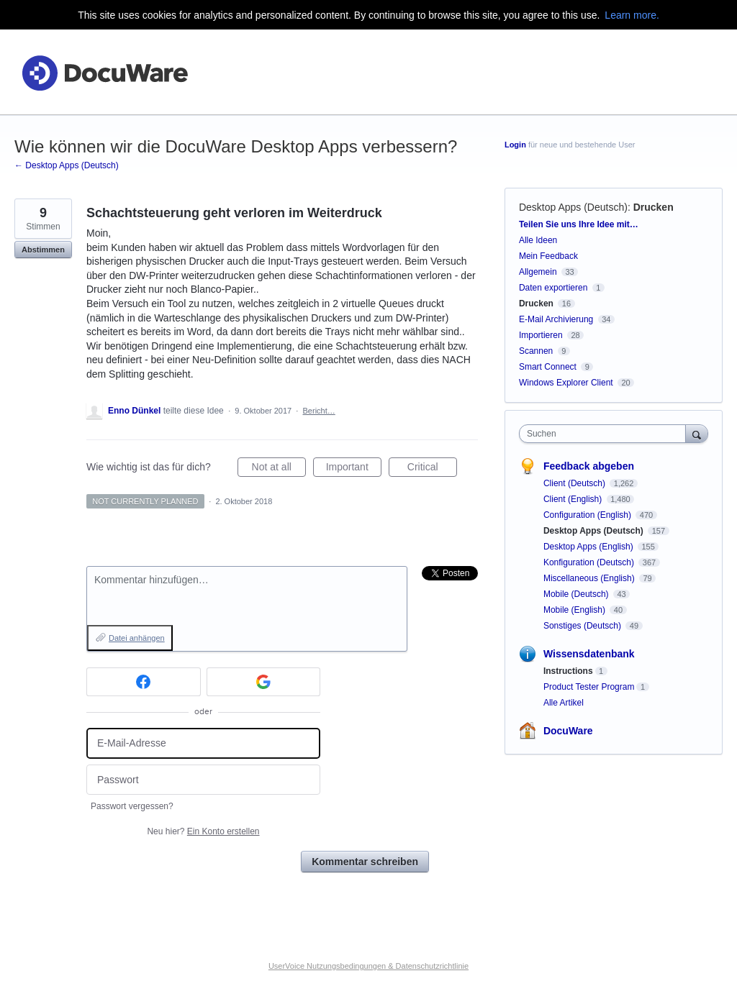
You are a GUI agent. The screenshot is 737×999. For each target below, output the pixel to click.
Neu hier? (203, 831)
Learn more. (632, 15)
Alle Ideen (538, 240)
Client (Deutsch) (575, 483)
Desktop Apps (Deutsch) (573, 207)
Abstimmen (43, 249)
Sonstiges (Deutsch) (583, 626)
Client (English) (574, 499)
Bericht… (319, 410)
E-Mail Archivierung (556, 319)
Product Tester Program (589, 687)
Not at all (279, 469)
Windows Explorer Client (566, 383)
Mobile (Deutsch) (577, 594)
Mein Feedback (548, 256)
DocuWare (568, 730)
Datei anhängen (137, 638)
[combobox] (605, 434)
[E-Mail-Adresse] (203, 743)
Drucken (653, 207)
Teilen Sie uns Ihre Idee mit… (578, 224)
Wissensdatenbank (589, 654)
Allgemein (538, 272)
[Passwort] (203, 780)
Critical (432, 469)
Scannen (536, 351)
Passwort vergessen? (132, 806)
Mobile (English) (575, 610)
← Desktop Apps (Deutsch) (66, 165)
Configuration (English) (588, 515)
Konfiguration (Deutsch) (589, 562)
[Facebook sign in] (143, 681)
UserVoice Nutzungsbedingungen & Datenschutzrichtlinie (368, 966)
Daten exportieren (553, 288)
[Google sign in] (264, 681)
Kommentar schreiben (365, 861)
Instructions (568, 671)
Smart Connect (548, 367)
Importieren (541, 335)
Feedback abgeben (588, 466)
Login (515, 144)
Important (353, 469)
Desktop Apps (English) (589, 547)
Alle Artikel (563, 703)
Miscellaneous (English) (590, 578)
